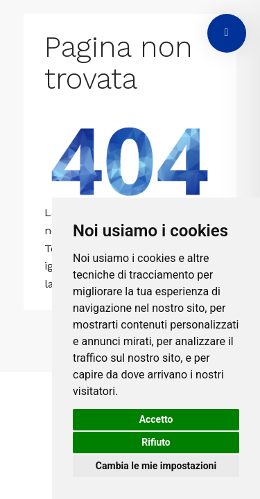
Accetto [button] (156, 419)
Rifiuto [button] (156, 442)
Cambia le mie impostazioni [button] (156, 465)
